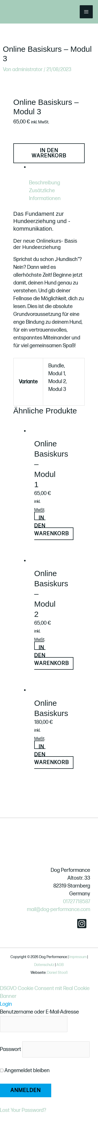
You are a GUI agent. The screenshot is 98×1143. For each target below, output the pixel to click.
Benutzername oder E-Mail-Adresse (39, 1012)
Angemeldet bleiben (25, 1070)
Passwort (10, 1049)
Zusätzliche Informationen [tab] (45, 194)
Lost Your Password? (23, 1110)
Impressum (78, 957)
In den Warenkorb (49, 153)
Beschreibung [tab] (44, 183)
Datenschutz (44, 965)
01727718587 (76, 902)
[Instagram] (81, 923)
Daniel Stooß (57, 972)
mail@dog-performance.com (58, 909)
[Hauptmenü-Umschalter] (86, 11)
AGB (60, 965)
